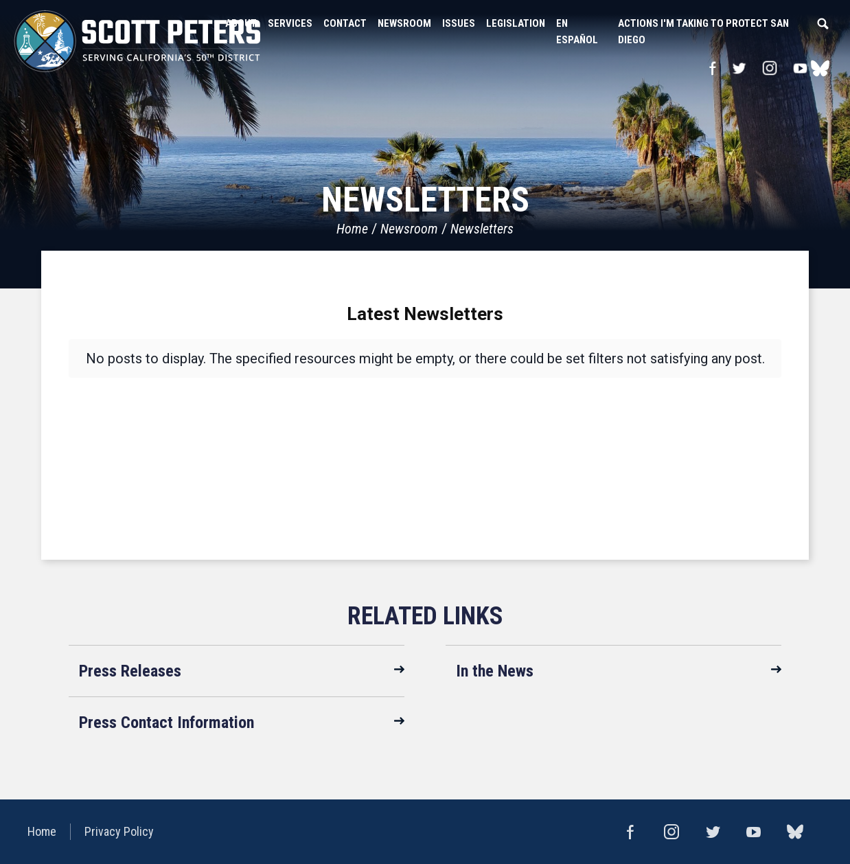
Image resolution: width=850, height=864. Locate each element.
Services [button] (290, 23)
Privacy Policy (119, 831)
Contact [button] (345, 23)
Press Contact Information (166, 722)
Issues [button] (458, 23)
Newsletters (482, 228)
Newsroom (409, 228)
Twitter (738, 68)
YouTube (800, 68)
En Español (577, 31)
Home (352, 228)
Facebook (712, 68)
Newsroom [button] (404, 23)
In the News (494, 671)
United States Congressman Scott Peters (137, 41)
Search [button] (822, 23)
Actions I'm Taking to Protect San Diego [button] (703, 31)
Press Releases (130, 671)
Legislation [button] (515, 23)
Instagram (769, 68)
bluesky (820, 68)
